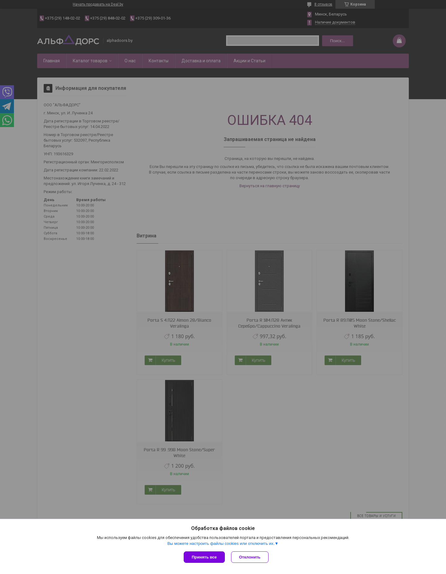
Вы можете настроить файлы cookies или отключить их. (220, 543)
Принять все (204, 557)
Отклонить (249, 557)
